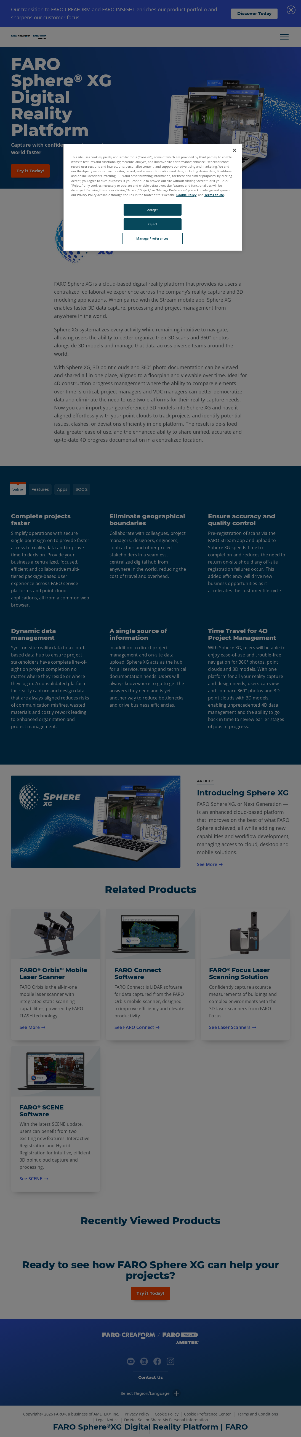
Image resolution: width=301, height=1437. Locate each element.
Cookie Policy (186, 195)
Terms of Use (214, 195)
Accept (152, 210)
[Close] (234, 150)
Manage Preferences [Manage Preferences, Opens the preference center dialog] (152, 238)
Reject (152, 224)
